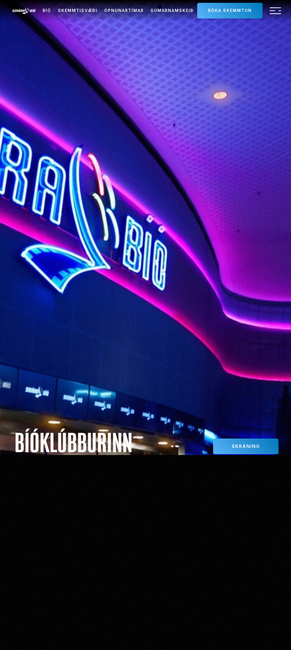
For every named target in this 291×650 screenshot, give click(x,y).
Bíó (47, 10)
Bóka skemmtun (230, 10)
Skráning (246, 446)
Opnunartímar (124, 10)
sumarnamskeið (172, 10)
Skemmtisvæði (77, 10)
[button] (275, 11)
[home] (24, 10)
